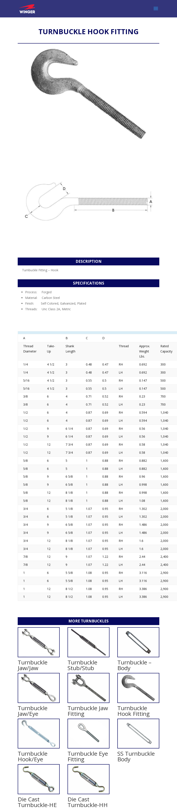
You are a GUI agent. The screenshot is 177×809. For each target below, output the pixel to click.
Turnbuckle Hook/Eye (32, 756)
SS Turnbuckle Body (136, 756)
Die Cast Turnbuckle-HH (88, 802)
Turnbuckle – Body (134, 665)
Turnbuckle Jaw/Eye (32, 711)
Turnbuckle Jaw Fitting (88, 711)
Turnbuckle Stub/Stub (82, 665)
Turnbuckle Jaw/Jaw (32, 665)
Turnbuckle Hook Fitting (133, 711)
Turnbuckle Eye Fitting (88, 756)
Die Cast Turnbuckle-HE (37, 802)
